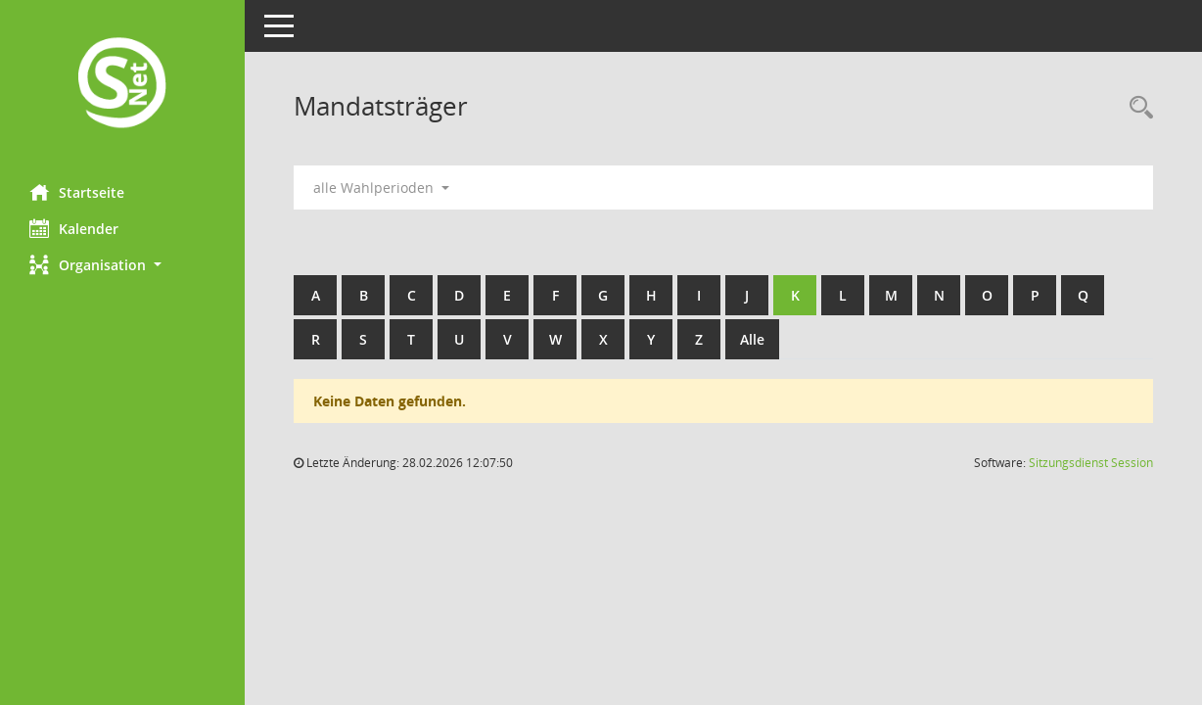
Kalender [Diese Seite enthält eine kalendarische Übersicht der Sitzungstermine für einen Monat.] (73, 228)
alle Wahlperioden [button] (381, 187)
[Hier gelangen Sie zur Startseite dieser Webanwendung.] (122, 84)
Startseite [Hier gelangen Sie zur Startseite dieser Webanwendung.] (76, 192)
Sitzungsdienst (1091, 462)
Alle (752, 339)
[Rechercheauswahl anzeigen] (1136, 108)
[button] (122, 265)
